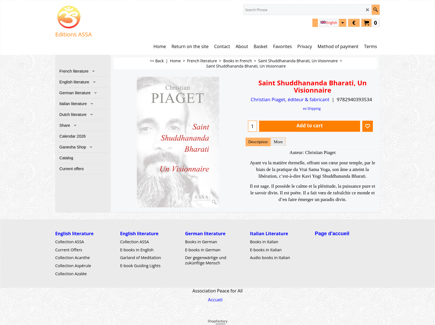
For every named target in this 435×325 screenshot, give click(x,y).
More (278, 142)
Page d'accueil (332, 233)
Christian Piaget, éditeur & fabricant (290, 99)
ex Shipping (311, 108)
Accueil (215, 299)
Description (258, 142)
